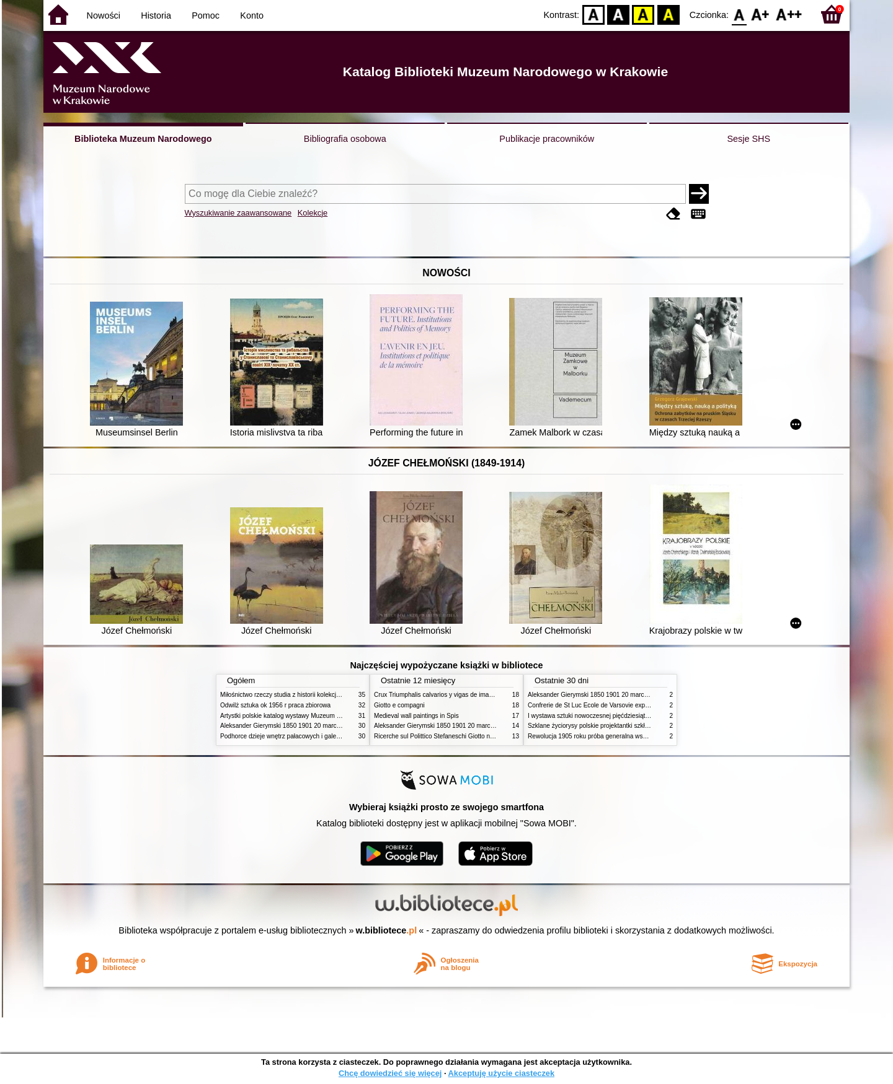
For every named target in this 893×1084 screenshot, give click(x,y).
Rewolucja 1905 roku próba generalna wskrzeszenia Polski (609, 736)
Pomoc (206, 15)
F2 (789, 14)
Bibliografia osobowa (345, 139)
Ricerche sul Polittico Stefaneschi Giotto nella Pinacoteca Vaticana (466, 736)
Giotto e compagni (399, 705)
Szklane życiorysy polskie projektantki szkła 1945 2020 (604, 725)
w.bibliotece (386, 930)
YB (643, 14)
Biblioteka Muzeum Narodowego (142, 139)
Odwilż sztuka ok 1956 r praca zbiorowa (275, 705)
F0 (739, 14)
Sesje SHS (748, 139)
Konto (252, 15)
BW (618, 14)
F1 (760, 14)
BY (668, 14)
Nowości (103, 15)
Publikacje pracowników (546, 139)
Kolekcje (312, 212)
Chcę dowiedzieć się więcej (390, 1073)
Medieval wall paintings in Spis (416, 715)
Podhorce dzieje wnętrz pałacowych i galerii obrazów (293, 736)
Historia (156, 15)
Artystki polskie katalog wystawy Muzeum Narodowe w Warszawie (311, 715)
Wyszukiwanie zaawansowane (238, 212)
